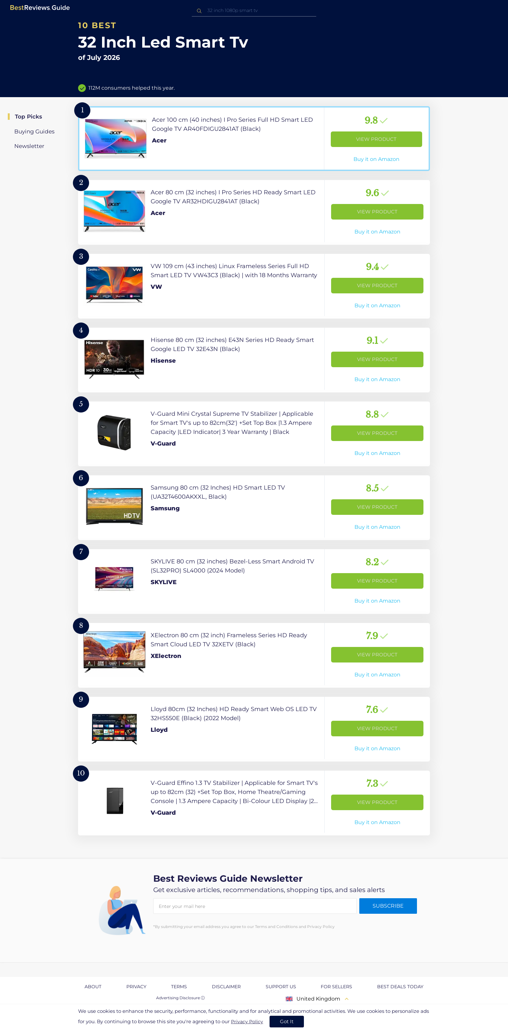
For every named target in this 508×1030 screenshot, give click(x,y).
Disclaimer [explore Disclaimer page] (226, 987)
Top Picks (28, 116)
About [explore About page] (93, 987)
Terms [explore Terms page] (179, 987)
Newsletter (29, 146)
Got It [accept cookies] (287, 1021)
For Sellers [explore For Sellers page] (336, 987)
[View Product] (254, 138)
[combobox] (254, 11)
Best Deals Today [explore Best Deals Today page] (400, 987)
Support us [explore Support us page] (281, 987)
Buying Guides (34, 131)
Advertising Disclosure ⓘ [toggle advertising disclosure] (180, 997)
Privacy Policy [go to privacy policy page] (247, 1021)
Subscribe (388, 906)
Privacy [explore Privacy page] (136, 987)
